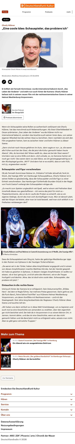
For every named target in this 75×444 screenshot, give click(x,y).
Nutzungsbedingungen (12, 425)
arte (33, 435)
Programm (26, 12)
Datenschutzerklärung (12, 421)
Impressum (6, 429)
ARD (13, 435)
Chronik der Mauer (45, 435)
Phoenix (26, 435)
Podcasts (48, 12)
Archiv (6, 20)
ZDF (18, 435)
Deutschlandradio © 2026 (14, 439)
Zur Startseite (8, 378)
